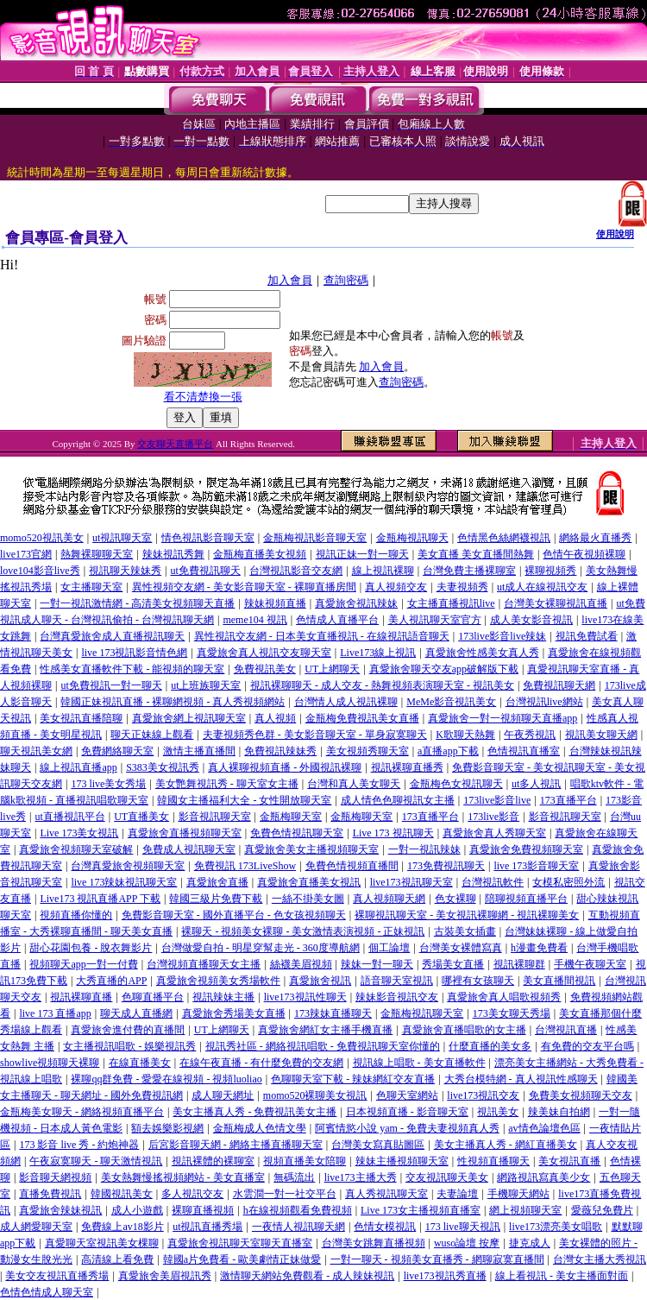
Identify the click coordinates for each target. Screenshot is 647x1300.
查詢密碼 (346, 280)
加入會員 (289, 280)
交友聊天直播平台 (175, 444)
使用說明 (615, 234)
